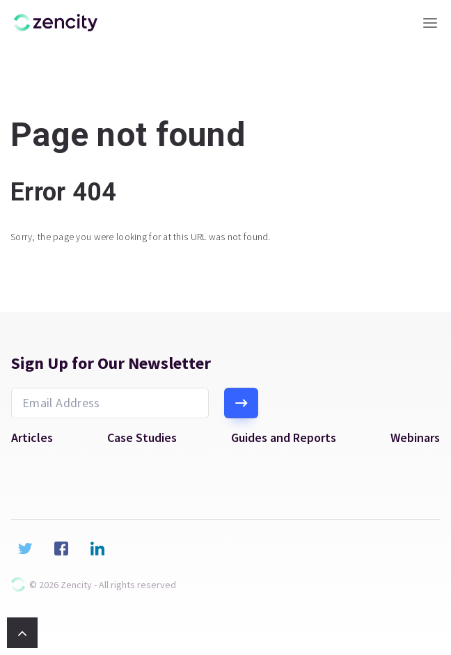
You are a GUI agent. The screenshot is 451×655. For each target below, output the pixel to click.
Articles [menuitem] (32, 437)
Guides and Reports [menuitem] (283, 437)
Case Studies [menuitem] (142, 437)
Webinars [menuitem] (415, 437)
